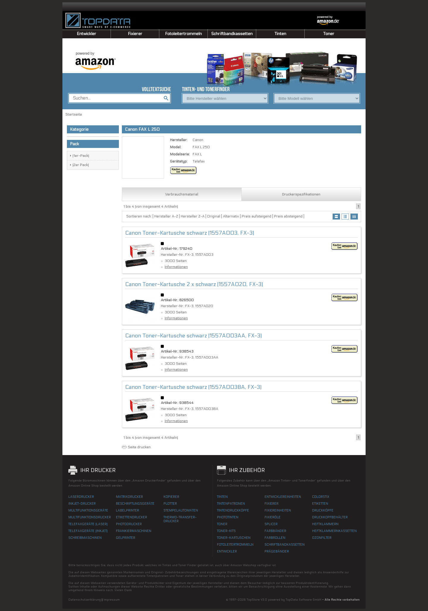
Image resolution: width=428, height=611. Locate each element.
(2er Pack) (81, 165)
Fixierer (135, 33)
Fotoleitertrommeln (183, 33)
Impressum (111, 599)
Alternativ (231, 216)
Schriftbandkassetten (232, 33)
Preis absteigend (288, 216)
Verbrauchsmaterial (181, 194)
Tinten (280, 33)
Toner (328, 33)
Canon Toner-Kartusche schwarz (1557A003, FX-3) (189, 233)
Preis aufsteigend (256, 216)
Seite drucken (139, 447)
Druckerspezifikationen (301, 194)
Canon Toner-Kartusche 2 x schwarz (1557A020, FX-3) (194, 284)
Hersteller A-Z (166, 216)
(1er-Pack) (81, 156)
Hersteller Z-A (192, 216)
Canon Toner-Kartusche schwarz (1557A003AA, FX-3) (193, 336)
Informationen (176, 267)
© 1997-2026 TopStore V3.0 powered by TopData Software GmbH (273, 599)
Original (213, 216)
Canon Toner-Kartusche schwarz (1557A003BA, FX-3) (193, 387)
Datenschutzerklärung (84, 599)
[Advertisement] (30, 104)
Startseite (73, 114)
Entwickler (86, 33)
